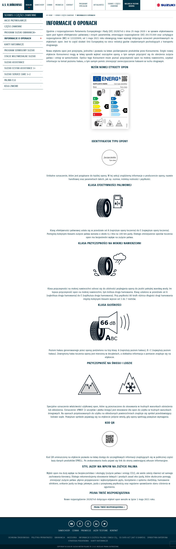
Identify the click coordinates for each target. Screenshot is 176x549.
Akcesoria (72, 537)
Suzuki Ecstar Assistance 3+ (20, 68)
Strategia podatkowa (78, 541)
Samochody (39, 5)
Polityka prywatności (41, 537)
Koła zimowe (11, 86)
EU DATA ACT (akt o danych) (132, 537)
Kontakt (69, 5)
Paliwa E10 (10, 80)
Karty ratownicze (14, 44)
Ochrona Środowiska (18, 537)
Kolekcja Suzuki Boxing (131, 5)
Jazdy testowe (100, 530)
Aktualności (98, 5)
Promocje (59, 5)
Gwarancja (60, 537)
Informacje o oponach (17, 38)
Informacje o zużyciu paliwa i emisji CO (98, 537)
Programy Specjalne (83, 5)
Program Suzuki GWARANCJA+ (20, 32)
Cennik (49, 5)
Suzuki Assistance (14, 62)
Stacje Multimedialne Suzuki (20, 56)
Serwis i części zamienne (114, 5)
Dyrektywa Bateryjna (157, 537)
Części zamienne (13, 26)
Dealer (29, 5)
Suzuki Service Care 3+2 (17, 74)
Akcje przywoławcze (15, 20)
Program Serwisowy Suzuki (19, 50)
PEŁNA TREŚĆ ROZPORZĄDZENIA (108, 507)
